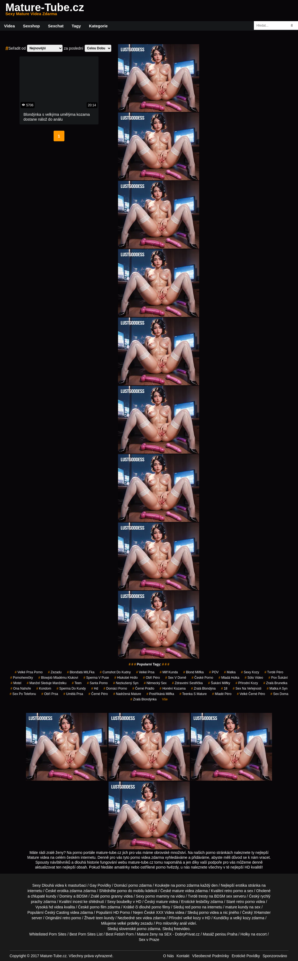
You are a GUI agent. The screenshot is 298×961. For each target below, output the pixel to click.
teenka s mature (193, 694)
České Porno (202, 678)
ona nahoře (21, 688)
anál (183, 923)
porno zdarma (187, 885)
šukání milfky (219, 683)
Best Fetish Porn (120, 934)
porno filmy (161, 907)
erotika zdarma (69, 891)
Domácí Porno (115, 688)
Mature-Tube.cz (44, 10)
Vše (165, 699)
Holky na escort (254, 934)
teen (99, 918)
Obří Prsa (49, 694)
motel (16, 683)
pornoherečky (21, 678)
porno (133, 885)
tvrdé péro (273, 672)
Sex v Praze (149, 939)
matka (230, 672)
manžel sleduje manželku (47, 683)
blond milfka (193, 672)
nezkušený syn (125, 683)
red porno (193, 907)
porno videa (209, 912)
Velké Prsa (145, 672)
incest (78, 901)
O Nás (168, 956)
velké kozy (192, 918)
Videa (9, 26)
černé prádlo (143, 688)
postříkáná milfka (160, 694)
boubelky (124, 901)
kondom (43, 688)
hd (94, 688)
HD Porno (121, 912)
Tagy (76, 26)
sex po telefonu (23, 694)
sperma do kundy (71, 688)
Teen (76, 683)
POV (213, 672)
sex (139, 918)
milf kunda (169, 672)
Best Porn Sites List (86, 934)
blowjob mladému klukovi (58, 678)
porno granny (111, 896)
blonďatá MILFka (80, 672)
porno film (98, 907)
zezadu (54, 672)
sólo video (254, 678)
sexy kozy (250, 672)
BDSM (82, 896)
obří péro (151, 678)
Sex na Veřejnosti (247, 688)
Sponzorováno (275, 956)
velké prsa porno (29, 672)
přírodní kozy (246, 683)
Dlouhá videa (53, 885)
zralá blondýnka (143, 699)
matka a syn (277, 688)
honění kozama (173, 688)
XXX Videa (165, 912)
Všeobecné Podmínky (210, 956)
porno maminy (157, 896)
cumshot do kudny (115, 672)
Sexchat (56, 26)
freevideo (182, 929)
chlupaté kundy (43, 896)
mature (178, 891)
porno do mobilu (130, 891)
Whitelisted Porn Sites (47, 934)
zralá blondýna (203, 688)
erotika (241, 885)
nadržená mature (127, 694)
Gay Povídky (100, 885)
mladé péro (221, 694)
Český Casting (57, 912)
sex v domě (175, 678)
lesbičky (202, 901)
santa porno (97, 683)
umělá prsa (73, 694)
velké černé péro (251, 694)
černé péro (98, 694)
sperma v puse (96, 678)
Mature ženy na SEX (154, 934)
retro (66, 918)
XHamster (262, 912)
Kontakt (182, 956)
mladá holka (228, 678)
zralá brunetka (275, 683)
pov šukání (278, 678)
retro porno (233, 891)
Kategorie (98, 26)
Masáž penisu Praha (220, 934)
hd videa (56, 907)
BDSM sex (223, 896)
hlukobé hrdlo (126, 678)
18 (224, 688)
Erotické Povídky (246, 956)
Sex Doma (279, 694)
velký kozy (242, 918)
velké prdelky (128, 923)
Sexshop (31, 26)
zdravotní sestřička (187, 683)
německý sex (155, 683)
